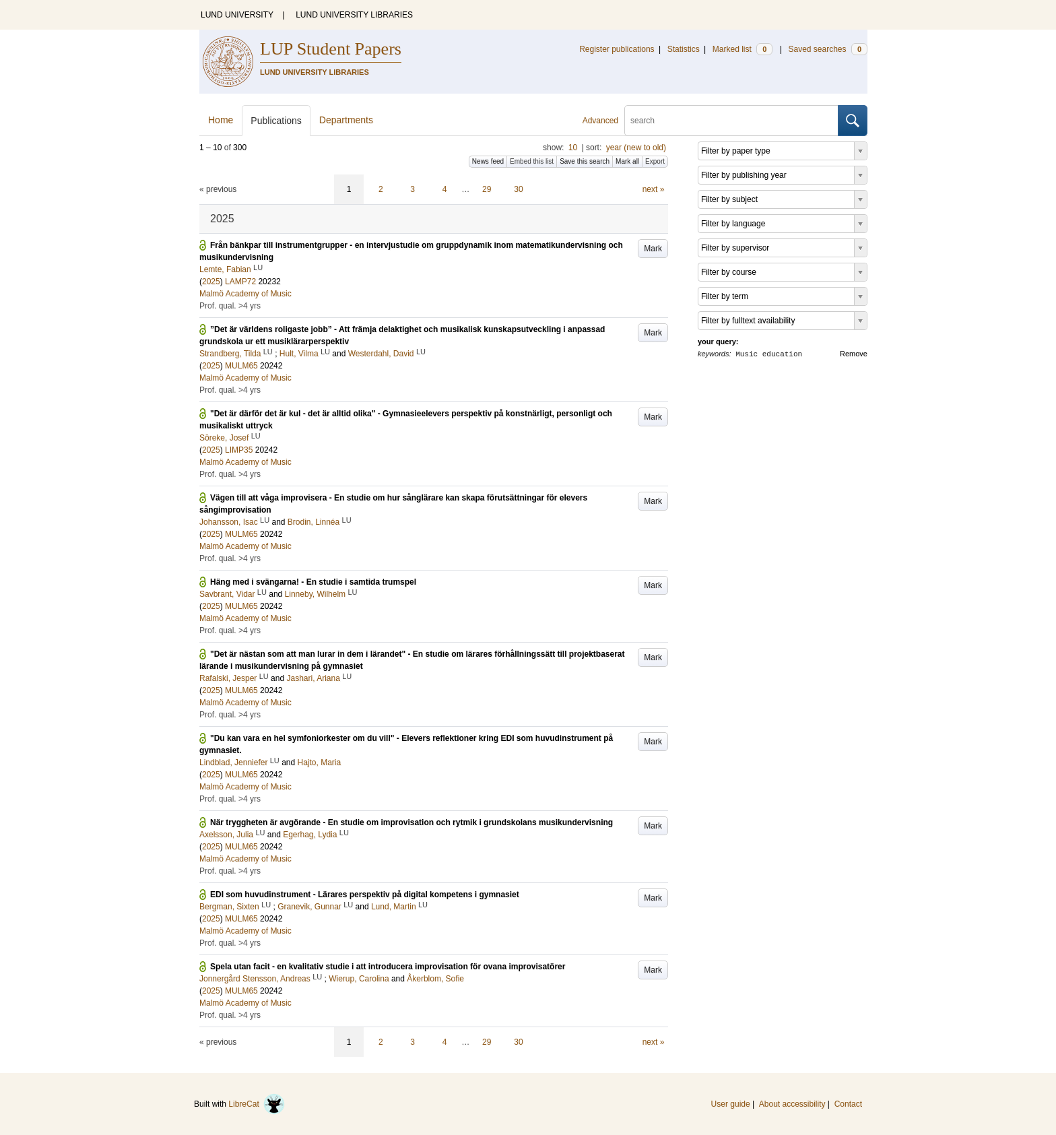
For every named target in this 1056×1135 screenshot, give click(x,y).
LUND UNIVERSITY (237, 15)
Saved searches (827, 49)
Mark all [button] (627, 161)
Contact (848, 1104)
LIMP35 (239, 450)
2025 (211, 281)
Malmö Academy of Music (245, 293)
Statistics (683, 49)
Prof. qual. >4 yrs (230, 306)
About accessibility (792, 1104)
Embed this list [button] (532, 161)
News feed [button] (488, 161)
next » (653, 189)
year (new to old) (636, 147)
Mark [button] (653, 248)
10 (572, 147)
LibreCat (256, 1104)
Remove (853, 354)
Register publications (616, 49)
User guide (730, 1104)
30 (518, 189)
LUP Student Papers (330, 49)
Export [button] (655, 161)
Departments (346, 120)
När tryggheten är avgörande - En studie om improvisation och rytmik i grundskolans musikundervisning (411, 822)
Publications (276, 120)
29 (486, 189)
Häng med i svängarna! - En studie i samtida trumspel (313, 582)
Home (220, 120)
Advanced (600, 120)
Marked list (742, 49)
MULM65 (241, 365)
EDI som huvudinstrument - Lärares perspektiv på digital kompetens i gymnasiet (364, 894)
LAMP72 (240, 281)
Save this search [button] (584, 161)
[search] (731, 120)
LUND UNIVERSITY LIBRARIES (354, 15)
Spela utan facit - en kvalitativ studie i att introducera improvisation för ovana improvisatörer (387, 966)
